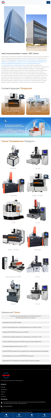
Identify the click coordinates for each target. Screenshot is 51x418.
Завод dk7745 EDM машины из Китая (15, 332)
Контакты (44, 415)
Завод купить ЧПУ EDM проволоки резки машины (32, 60)
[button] (47, 103)
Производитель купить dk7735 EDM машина (18, 356)
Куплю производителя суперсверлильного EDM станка (22, 327)
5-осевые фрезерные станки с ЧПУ (15, 346)
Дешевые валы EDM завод (12, 322)
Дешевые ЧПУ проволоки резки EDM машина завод (21, 360)
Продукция (19, 415)
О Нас (32, 415)
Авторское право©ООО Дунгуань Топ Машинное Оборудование (16, 412)
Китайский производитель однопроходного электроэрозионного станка (25, 317)
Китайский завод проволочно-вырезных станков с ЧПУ (22, 337)
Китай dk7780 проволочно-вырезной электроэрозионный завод (25, 351)
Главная (6, 415)
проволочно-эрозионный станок (16, 65)
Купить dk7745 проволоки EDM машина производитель (22, 341)
